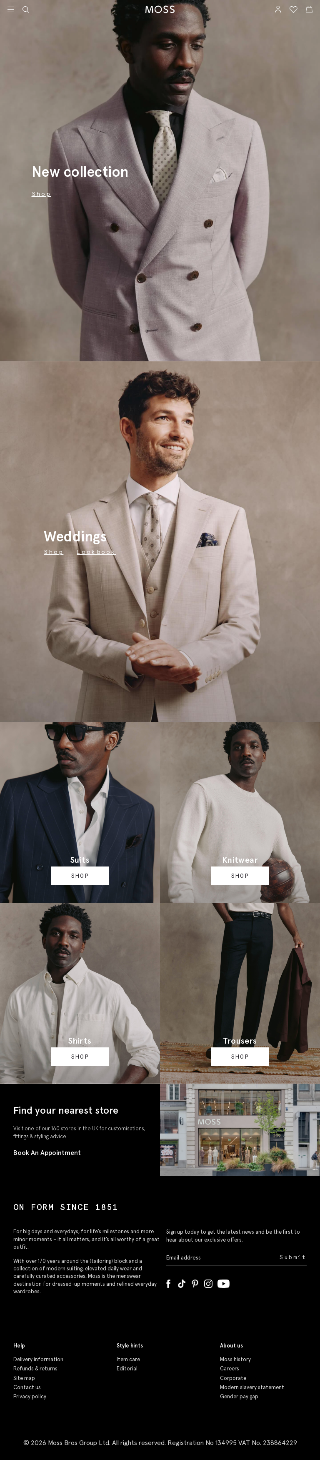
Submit (293, 1257)
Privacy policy (29, 1396)
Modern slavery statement (252, 1387)
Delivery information (38, 1359)
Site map (24, 1378)
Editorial (127, 1368)
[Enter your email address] (222, 1257)
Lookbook (96, 552)
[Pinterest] (195, 1282)
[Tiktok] (182, 1282)
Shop (53, 552)
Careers (229, 1368)
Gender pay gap (239, 1396)
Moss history (235, 1359)
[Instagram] (208, 1282)
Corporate (233, 1378)
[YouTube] (224, 1282)
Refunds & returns (35, 1368)
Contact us (27, 1387)
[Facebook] (168, 1282)
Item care (128, 1359)
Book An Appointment (47, 1152)
